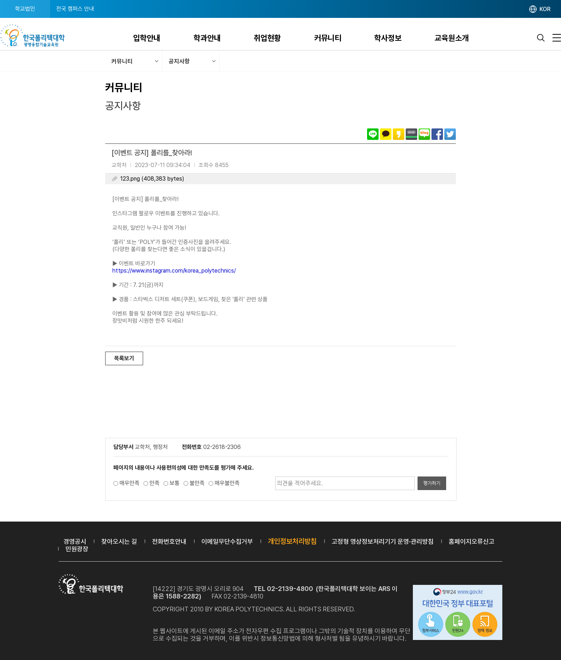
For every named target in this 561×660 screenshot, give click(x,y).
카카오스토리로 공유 (398, 134)
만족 (155, 483)
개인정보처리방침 (292, 541)
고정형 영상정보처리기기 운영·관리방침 (383, 541)
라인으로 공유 (373, 134)
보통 (175, 483)
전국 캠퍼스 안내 (75, 8)
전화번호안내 (169, 541)
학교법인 (25, 8)
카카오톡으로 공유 (385, 134)
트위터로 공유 (450, 134)
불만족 (197, 483)
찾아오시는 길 (119, 541)
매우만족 (129, 483)
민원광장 (76, 549)
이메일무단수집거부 (227, 541)
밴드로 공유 (411, 134)
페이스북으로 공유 (437, 134)
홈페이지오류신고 (471, 541)
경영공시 (74, 541)
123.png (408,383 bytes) (152, 178)
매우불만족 (227, 483)
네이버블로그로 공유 (424, 134)
